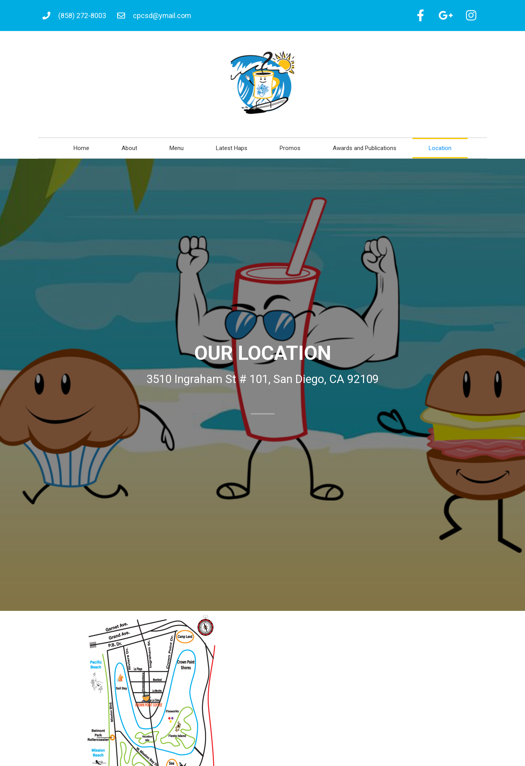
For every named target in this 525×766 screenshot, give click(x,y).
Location (440, 149)
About (129, 149)
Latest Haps (231, 149)
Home (81, 149)
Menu (176, 149)
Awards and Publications (364, 149)
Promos (290, 149)
